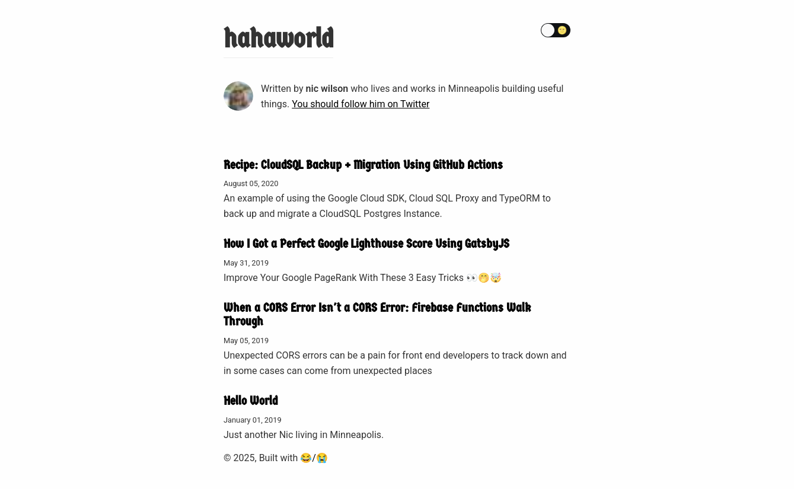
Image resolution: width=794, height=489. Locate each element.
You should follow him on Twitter (360, 104)
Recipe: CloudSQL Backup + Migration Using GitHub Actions (363, 165)
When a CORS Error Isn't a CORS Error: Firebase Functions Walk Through (377, 314)
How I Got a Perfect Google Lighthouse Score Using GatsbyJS (366, 243)
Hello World (251, 401)
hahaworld (278, 38)
